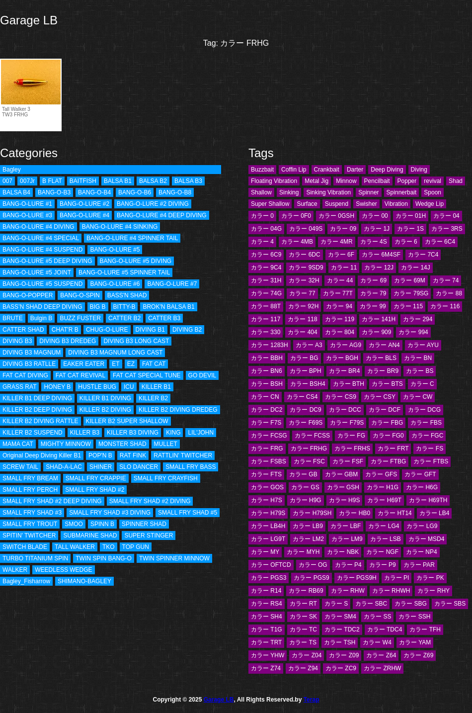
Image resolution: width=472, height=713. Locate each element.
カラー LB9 (308, 526)
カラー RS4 (266, 603)
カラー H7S (266, 500)
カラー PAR (419, 564)
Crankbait (326, 169)
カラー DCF (384, 409)
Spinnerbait (402, 192)
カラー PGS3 (268, 577)
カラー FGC (427, 435)
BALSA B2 (153, 181)
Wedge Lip (429, 203)
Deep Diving (387, 169)
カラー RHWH (391, 590)
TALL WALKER (75, 546)
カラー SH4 (266, 616)
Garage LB (29, 20)
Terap (311, 699)
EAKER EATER (83, 363)
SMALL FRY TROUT (29, 524)
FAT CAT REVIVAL (80, 375)
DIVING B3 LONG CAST (136, 341)
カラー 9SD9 (306, 267)
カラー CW (417, 396)
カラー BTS (387, 383)
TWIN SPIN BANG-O (104, 558)
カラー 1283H (269, 345)
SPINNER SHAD (144, 524)
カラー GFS (381, 474)
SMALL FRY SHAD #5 (187, 512)
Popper (407, 181)
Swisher (366, 203)
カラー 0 (262, 215)
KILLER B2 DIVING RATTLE (40, 421)
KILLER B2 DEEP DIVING (37, 409)
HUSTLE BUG (97, 386)
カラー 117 (265, 319)
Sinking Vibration (328, 192)
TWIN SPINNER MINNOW (174, 558)
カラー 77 (302, 293)
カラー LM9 (347, 538)
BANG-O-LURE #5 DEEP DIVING (47, 261)
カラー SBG (410, 603)
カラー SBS (450, 603)
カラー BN (418, 358)
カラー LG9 (421, 526)
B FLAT (52, 181)
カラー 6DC (304, 254)
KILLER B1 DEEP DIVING (37, 398)
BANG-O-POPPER (27, 295)
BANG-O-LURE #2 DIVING (153, 203)
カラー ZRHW (382, 668)
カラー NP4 (421, 551)
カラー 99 (373, 306)
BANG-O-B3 (54, 192)
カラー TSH (339, 642)
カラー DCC (345, 409)
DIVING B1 (150, 329)
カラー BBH (267, 358)
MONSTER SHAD (122, 444)
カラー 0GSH (336, 215)
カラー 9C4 (266, 267)
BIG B (98, 306)
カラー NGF (382, 551)
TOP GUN (135, 546)
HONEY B (57, 386)
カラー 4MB (297, 241)
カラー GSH (343, 487)
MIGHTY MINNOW (66, 444)
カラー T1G (266, 629)
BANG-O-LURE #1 (27, 203)
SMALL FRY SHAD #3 (32, 512)
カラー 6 (405, 241)
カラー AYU (423, 345)
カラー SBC (371, 603)
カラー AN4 (384, 345)
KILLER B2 (153, 398)
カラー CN (265, 396)
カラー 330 (265, 332)
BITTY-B (124, 306)
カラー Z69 (418, 655)
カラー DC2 (266, 409)
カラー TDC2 (342, 629)
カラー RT (303, 603)
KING (173, 432)
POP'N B (100, 455)
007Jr (27, 181)
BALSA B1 (118, 181)
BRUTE (12, 318)
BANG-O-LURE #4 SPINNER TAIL (132, 238)
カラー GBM (341, 474)
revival (432, 181)
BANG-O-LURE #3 (27, 215)
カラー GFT (420, 474)
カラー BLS (381, 358)
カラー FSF (347, 461)
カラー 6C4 (440, 241)
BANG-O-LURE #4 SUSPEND (42, 249)
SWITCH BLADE (24, 546)
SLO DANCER (138, 466)
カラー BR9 (382, 370)
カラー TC (303, 629)
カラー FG (351, 435)
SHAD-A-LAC (64, 466)
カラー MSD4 (426, 538)
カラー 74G (266, 293)
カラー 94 (339, 306)
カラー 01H (410, 215)
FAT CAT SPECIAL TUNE (146, 375)
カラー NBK (343, 551)
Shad (456, 181)
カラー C (422, 383)
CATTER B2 (124, 318)
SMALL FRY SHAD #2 (94, 489)
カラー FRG (267, 448)
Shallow (261, 192)
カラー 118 (302, 319)
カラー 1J (377, 228)
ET (115, 363)
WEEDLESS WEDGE (63, 569)
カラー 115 (408, 306)
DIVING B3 (17, 341)
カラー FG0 (388, 435)
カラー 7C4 (423, 254)
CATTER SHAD (23, 329)
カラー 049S (305, 228)
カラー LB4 (434, 513)
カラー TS (302, 642)
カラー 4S (373, 241)
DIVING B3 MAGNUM (31, 352)
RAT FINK (133, 455)
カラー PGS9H (357, 577)
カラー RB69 (306, 590)
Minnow (346, 181)
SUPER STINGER (148, 535)
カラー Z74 (266, 668)
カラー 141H (378, 319)
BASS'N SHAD (127, 295)
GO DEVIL (202, 375)
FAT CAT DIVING (25, 375)
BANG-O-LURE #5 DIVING (136, 261)
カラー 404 (302, 332)
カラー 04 (446, 215)
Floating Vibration (274, 181)
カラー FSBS (268, 461)
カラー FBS (426, 422)
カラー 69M (409, 280)
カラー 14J (415, 267)
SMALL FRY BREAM (30, 478)
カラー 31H (266, 280)
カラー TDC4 (384, 629)
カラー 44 (340, 280)
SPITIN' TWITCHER (29, 535)
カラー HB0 (354, 513)
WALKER (14, 569)
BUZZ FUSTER (80, 318)
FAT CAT (153, 363)
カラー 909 (376, 332)
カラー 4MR (336, 241)
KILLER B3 (84, 432)
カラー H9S (344, 500)
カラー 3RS (447, 228)
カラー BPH (305, 370)
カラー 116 (445, 306)
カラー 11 (344, 267)
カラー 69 (373, 280)
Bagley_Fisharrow (26, 581)
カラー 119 (339, 319)
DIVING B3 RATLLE (29, 363)
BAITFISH (83, 181)
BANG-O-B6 (134, 192)
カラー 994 (413, 332)
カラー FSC (309, 461)
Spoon (432, 192)
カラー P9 (382, 564)
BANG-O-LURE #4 (84, 215)
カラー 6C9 (266, 254)
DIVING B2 (187, 329)
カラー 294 (417, 319)
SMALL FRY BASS (190, 466)
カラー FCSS (312, 435)
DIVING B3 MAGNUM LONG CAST (115, 352)
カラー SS (377, 616)
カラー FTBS (430, 461)
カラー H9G (305, 500)
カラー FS (429, 448)
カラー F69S (305, 422)
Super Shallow (270, 203)
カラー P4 (348, 564)
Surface (307, 203)
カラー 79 (373, 293)
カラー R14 (266, 590)
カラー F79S (347, 422)
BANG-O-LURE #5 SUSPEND (42, 283)
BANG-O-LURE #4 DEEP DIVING (162, 215)
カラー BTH (348, 383)
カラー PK (430, 577)
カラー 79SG (410, 293)
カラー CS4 (302, 396)
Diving (419, 169)
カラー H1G (382, 487)
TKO (108, 546)
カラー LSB (385, 538)
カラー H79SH (312, 513)
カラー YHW (267, 655)
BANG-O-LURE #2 (84, 203)
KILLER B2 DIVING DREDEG (178, 409)
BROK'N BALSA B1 (168, 306)
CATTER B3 (164, 318)
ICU (129, 386)
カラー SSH (414, 616)
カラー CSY (379, 396)
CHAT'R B (65, 329)
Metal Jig (316, 181)
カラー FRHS (352, 448)
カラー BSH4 (307, 383)
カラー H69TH (428, 500)
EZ (131, 363)
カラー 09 (343, 228)
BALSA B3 (188, 181)
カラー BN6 (266, 370)
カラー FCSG (269, 435)
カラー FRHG (309, 448)
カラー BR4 (344, 370)
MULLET (165, 444)
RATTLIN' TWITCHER (183, 455)
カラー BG (304, 358)
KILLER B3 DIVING (132, 432)
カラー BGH (342, 358)
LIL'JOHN (201, 432)
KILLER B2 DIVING (105, 409)
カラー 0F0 (296, 215)
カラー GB (303, 474)
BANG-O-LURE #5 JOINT (36, 272)
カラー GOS (267, 487)
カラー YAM (415, 642)
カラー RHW (348, 590)
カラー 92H (303, 306)
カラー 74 (446, 280)
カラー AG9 (345, 345)
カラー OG (313, 564)
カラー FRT (393, 448)
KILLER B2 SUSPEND (32, 432)
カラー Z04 (306, 655)
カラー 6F (341, 254)
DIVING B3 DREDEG (67, 341)
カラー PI (396, 577)
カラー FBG (387, 422)
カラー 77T (338, 293)
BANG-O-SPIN (79, 295)
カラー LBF (345, 526)
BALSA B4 (16, 192)
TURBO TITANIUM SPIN (35, 558)
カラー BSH (267, 383)
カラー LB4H (268, 526)
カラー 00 (375, 215)
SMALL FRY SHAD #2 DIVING (150, 501)
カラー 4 (262, 241)
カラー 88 (449, 293)
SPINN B (102, 524)
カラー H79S (268, 513)
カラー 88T (266, 306)
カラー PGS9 (311, 577)
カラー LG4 (383, 526)
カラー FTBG (388, 461)
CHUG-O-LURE (107, 329)
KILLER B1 (156, 386)
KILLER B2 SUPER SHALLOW (127, 421)
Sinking (289, 192)
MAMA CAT (17, 444)
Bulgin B (41, 318)
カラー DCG (424, 409)
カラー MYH (303, 551)
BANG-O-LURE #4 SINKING (120, 226)
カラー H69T (384, 500)
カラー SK (303, 616)
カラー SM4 (340, 616)
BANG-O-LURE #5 (115, 249)
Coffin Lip (293, 169)
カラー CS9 (340, 396)
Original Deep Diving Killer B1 (41, 455)
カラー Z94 (303, 668)
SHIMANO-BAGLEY (84, 581)
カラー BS (419, 370)
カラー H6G (422, 487)
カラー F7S (266, 422)
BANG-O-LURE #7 (172, 283)
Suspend (336, 203)
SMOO (74, 524)
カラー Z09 (344, 655)
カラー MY (265, 551)
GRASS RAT (19, 386)
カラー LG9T (268, 538)
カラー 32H (304, 280)
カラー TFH (425, 629)
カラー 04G (266, 228)
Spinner (368, 192)
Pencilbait (377, 181)
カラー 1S (410, 228)
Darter (355, 169)
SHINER (100, 466)
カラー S (336, 603)
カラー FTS (266, 474)
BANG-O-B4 (94, 192)
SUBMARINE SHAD (90, 535)
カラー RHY (433, 590)
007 (7, 181)
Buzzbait (262, 169)
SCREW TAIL (20, 466)
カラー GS (305, 487)
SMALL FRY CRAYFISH (166, 478)
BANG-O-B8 (174, 192)
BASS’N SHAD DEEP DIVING (42, 306)
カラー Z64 (381, 655)
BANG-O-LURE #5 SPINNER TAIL (124, 272)
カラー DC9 (305, 409)
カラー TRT (266, 642)
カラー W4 (377, 642)
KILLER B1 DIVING (105, 398)
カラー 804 (339, 332)
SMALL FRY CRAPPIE (96, 478)
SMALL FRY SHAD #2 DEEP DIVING (52, 501)
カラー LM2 (308, 538)
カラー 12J (378, 267)
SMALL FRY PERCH (30, 489)
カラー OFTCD (271, 564)
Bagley (11, 169)
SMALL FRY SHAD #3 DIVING (110, 512)
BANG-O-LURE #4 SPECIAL (40, 238)
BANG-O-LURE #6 (115, 283)
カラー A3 (309, 345)
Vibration (396, 203)
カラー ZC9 (340, 668)
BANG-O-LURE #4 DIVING (38, 226)
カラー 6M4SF (381, 254)
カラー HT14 (395, 513)
